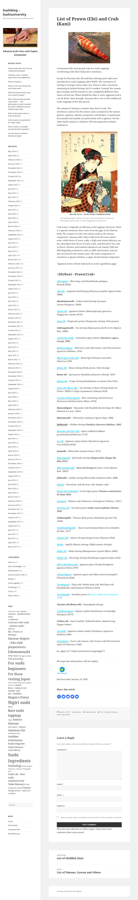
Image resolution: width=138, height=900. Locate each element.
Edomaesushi (13, 570)
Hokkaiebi (62, 424)
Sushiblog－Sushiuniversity (14, 12)
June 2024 (12, 214)
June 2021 (12, 347)
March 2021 (13, 359)
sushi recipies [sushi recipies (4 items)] (27, 766)
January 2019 (13, 459)
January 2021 (13, 368)
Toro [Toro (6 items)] (27, 784)
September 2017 (14, 522)
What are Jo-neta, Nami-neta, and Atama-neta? (19, 87)
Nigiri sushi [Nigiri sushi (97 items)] (19, 702)
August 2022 (13, 289)
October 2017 (13, 517)
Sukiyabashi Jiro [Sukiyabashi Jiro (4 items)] (14, 733)
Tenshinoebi (63, 594)
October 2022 (13, 280)
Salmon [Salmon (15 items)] (17, 719)
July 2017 (12, 530)
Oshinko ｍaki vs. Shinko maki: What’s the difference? (19, 76)
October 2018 (13, 468)
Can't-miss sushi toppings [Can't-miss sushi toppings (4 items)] (17, 611)
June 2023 (12, 247)
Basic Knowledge (14, 566)
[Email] (77, 697)
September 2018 (14, 472)
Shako (60, 544)
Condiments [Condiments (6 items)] (13, 619)
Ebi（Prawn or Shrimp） (109, 712)
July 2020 (12, 393)
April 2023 (12, 255)
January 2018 (13, 505)
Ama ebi (61, 321)
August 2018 (13, 476)
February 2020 (14, 409)
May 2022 (12, 301)
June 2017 (12, 534)
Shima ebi (62, 557)
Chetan (16, 899)
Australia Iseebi (65, 337)
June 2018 (12, 484)
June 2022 (12, 297)
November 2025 (14, 172)
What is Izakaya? (15, 82)
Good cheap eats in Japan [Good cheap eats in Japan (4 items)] (22, 683)
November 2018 (14, 463)
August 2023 (13, 239)
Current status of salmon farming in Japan (18, 134)
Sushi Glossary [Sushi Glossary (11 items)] (15, 747)
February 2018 (14, 501)
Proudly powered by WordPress (69, 891)
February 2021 (14, 364)
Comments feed (14, 829)
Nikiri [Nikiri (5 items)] (10, 707)
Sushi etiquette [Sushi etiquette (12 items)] (16, 743)
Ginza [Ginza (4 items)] (10, 683)
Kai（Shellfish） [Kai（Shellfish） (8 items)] (15, 693)
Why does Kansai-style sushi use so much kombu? (19, 93)
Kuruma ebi (63, 507)
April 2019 (12, 451)
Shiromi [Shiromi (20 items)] (13, 723)
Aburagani (62, 281)
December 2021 (14, 322)
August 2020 (13, 388)
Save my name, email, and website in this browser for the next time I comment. (91, 817)
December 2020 (14, 372)
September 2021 (14, 334)
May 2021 (12, 351)
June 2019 (12, 443)
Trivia (10, 591)
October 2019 (13, 426)
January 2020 (13, 413)
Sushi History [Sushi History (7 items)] (14, 750)
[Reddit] (68, 697)
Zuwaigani (62, 641)
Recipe (10, 579)
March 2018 (13, 497)
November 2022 (14, 276)
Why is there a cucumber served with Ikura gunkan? (19, 128)
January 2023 (13, 268)
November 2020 (14, 376)
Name (60, 784)
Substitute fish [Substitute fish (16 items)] (16, 730)
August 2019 (13, 434)
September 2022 (14, 284)
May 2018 (12, 488)
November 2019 (14, 422)
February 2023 (14, 264)
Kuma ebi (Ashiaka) (67, 491)
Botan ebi (62, 367)
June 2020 (12, 397)
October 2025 (13, 176)
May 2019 (12, 447)
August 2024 (13, 205)
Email (60, 795)
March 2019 (13, 455)
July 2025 (12, 189)
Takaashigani (64, 574)
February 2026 (14, 160)
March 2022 (13, 309)
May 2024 (12, 218)
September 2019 (14, 430)
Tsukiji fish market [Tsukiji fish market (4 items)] (15, 788)
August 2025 (13, 185)
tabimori (78, 712)
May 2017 (12, 538)
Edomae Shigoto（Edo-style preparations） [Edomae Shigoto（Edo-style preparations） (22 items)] (19, 642)
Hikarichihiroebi (65, 467)
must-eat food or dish (16, 575)
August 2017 (13, 526)
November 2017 (14, 513)
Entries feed (12, 825)
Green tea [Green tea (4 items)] (11, 685)
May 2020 (12, 401)
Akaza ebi (62, 311)
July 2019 (12, 438)
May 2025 (12, 197)
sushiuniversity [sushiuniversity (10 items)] (16, 780)
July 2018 (12, 480)
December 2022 (14, 272)
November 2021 (14, 326)
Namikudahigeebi (66, 527)
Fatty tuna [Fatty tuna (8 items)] (13, 655)
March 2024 (13, 226)
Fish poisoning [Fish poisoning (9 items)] (15, 658)
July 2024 (12, 210)
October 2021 (13, 330)
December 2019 (14, 418)
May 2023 (12, 251)
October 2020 (13, 380)
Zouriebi (61, 631)
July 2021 (12, 343)
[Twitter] (63, 697)
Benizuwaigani (65, 347)
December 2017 (14, 509)
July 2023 (12, 243)
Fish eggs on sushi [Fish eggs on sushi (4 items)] (24, 656)
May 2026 (12, 151)
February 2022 (14, 314)
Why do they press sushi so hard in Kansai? (18, 114)
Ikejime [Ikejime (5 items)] (18, 685)
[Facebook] (59, 697)
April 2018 (12, 493)
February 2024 (14, 230)
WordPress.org (14, 834)
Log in (10, 821)
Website (61, 806)
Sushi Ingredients (63, 714)
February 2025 (14, 201)
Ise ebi (60, 441)
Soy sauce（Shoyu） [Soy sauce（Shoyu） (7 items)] (17, 727)
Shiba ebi (61, 551)
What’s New (12, 595)
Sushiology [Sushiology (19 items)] (15, 766)
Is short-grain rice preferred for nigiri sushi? (19, 121)
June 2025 (12, 193)
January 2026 (13, 164)
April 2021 (12, 355)
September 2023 (14, 235)
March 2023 (13, 259)
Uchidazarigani (65, 611)
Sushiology (12, 587)
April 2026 (12, 155)
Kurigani (61, 501)
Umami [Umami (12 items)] (26, 787)
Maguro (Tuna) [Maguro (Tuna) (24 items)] (18, 697)
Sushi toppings (14, 583)
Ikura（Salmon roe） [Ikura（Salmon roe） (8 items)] (18, 688)
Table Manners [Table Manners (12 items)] (16, 784)
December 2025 (14, 168)
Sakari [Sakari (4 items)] (10, 720)
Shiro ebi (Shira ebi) (67, 564)
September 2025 (14, 180)
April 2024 (12, 222)
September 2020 (14, 384)
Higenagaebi (63, 457)
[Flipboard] (72, 697)
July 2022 (12, 293)
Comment (62, 750)
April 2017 (12, 542)
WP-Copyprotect (26, 899)
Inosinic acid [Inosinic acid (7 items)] (14, 691)
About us (11, 562)
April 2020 (12, 405)
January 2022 (13, 318)
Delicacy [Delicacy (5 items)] (11, 629)
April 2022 (12, 305)
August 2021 (13, 339)
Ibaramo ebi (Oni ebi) (68, 431)
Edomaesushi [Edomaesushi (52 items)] (19, 651)
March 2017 (13, 547)
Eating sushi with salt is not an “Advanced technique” (20, 69)
